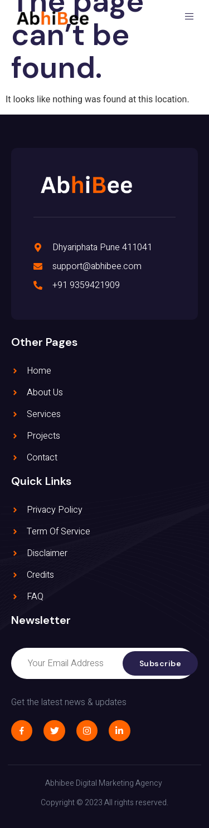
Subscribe (160, 663)
